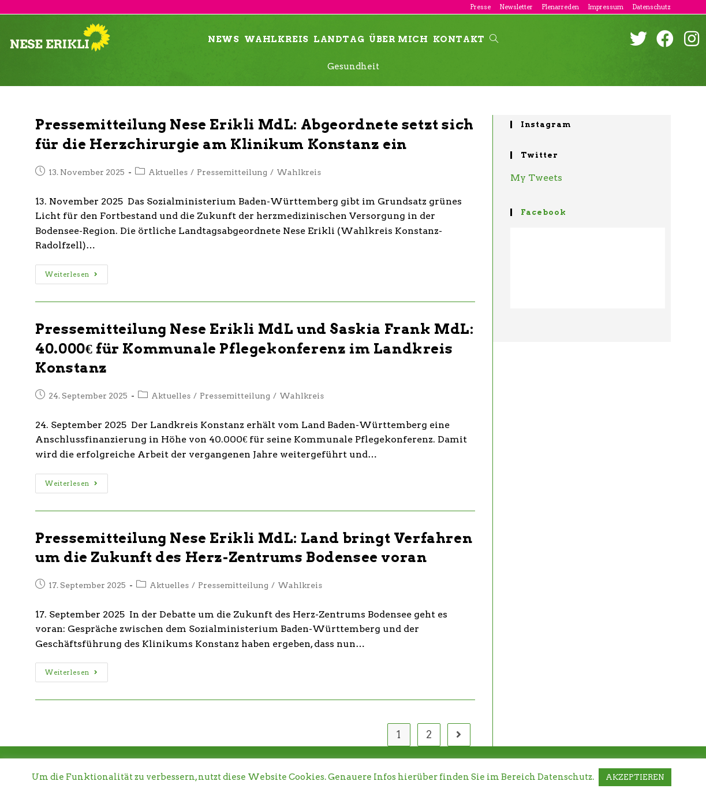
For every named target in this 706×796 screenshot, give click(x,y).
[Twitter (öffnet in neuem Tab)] (638, 38)
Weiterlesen (71, 274)
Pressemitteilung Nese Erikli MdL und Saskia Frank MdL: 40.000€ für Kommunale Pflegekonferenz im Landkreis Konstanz (254, 348)
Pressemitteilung (232, 172)
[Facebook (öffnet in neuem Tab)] (665, 38)
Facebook (543, 212)
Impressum (605, 7)
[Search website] (493, 39)
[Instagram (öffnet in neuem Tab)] (691, 38)
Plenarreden (560, 7)
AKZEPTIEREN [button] (635, 777)
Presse (480, 7)
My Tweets (536, 177)
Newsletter (516, 7)
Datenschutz (651, 7)
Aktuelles (168, 172)
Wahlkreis (299, 172)
